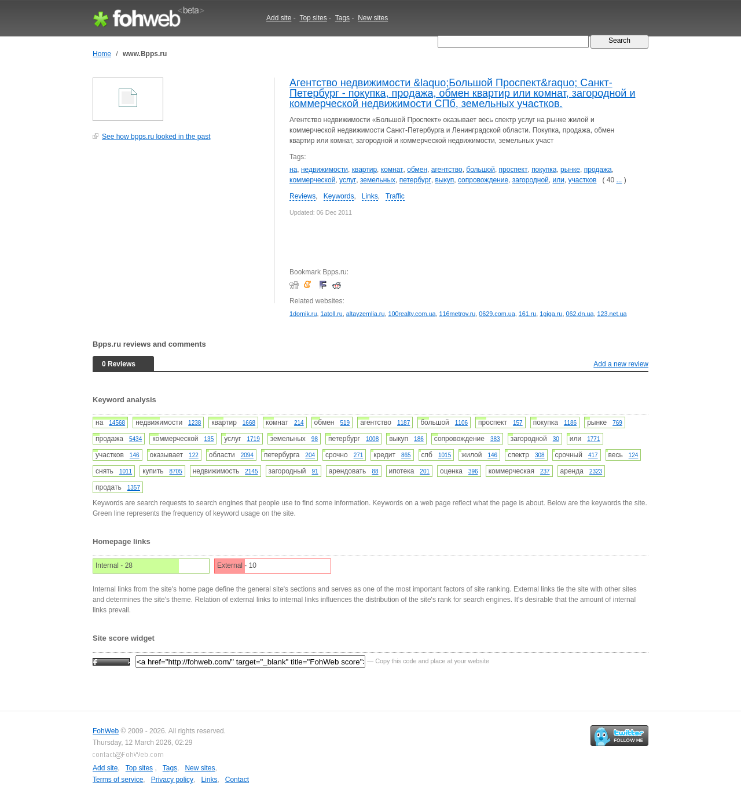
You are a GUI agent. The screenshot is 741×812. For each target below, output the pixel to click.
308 (540, 455)
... (619, 180)
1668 (249, 423)
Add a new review (620, 364)
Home (102, 54)
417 (593, 455)
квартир (364, 170)
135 (209, 439)
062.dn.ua (579, 313)
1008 (372, 439)
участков (582, 180)
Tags (342, 18)
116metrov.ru (457, 313)
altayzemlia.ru (365, 313)
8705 (175, 471)
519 (345, 423)
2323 (595, 471)
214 (299, 423)
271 (359, 455)
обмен (417, 170)
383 (495, 439)
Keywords (339, 196)
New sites (373, 18)
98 (314, 439)
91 (315, 471)
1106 (461, 423)
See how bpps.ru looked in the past (156, 137)
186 (419, 439)
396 (473, 471)
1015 (444, 455)
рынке (570, 170)
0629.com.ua (497, 313)
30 (556, 439)
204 (310, 455)
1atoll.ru (331, 313)
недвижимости (324, 170)
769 (617, 423)
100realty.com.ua (411, 313)
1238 (194, 423)
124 (634, 455)
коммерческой (312, 180)
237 (545, 471)
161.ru (528, 313)
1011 (125, 471)
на (293, 170)
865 (406, 455)
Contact (237, 780)
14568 (117, 423)
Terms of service (118, 780)
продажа (598, 170)
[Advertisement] (179, 228)
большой (480, 170)
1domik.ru (303, 313)
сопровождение (483, 180)
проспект (513, 170)
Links (370, 196)
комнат (392, 170)
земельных (377, 180)
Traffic (395, 196)
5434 (135, 439)
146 (135, 455)
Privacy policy (172, 780)
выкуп (444, 180)
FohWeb (106, 731)
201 (425, 471)
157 (518, 423)
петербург (415, 180)
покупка (543, 170)
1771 (593, 439)
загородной (530, 180)
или (558, 180)
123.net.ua (611, 313)
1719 (253, 439)
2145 (251, 471)
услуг (347, 180)
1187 (403, 423)
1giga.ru (551, 313)
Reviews (302, 196)
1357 (133, 487)
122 (194, 455)
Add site (278, 18)
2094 (247, 455)
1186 (570, 423)
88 (375, 471)
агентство (447, 170)
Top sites (313, 18)
